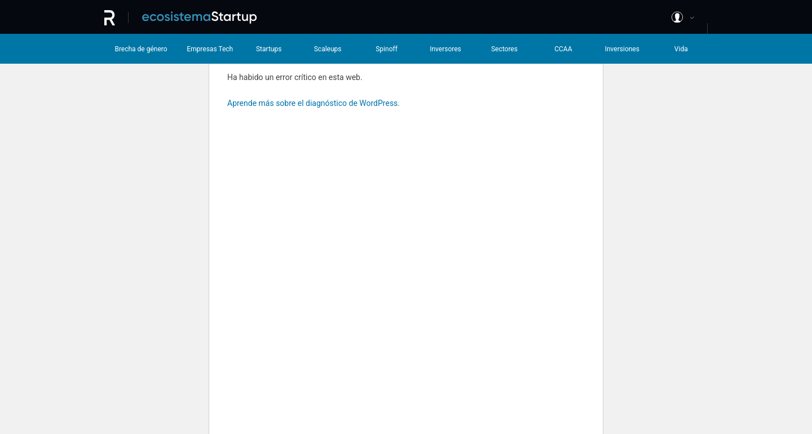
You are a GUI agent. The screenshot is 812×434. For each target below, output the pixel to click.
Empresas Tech (210, 49)
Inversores (445, 49)
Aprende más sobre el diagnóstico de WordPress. (313, 103)
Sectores (504, 49)
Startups (268, 49)
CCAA (563, 49)
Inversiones (622, 49)
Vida (681, 49)
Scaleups (328, 49)
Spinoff (387, 49)
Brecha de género (140, 49)
